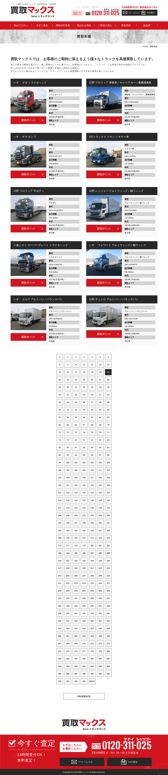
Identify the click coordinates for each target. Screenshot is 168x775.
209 (100, 576)
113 (59, 478)
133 (108, 493)
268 (67, 643)
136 (76, 500)
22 (60, 380)
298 (84, 674)
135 (67, 500)
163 (67, 530)
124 (92, 485)
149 (67, 515)
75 (92, 432)
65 (68, 425)
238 (108, 606)
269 (76, 643)
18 (84, 372)
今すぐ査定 (42, 25)
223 (100, 591)
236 (92, 606)
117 (92, 478)
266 (108, 636)
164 (76, 530)
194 (92, 561)
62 (100, 417)
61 (92, 417)
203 (108, 568)
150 (76, 515)
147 (108, 508)
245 (108, 613)
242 (84, 613)
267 (59, 643)
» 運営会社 (94, 7)
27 (100, 380)
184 (67, 553)
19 (92, 372)
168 (108, 530)
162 (59, 530)
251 (100, 621)
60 (84, 417)
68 (92, 425)
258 (100, 628)
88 (84, 447)
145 (92, 508)
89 (92, 447)
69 (100, 425)
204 (59, 576)
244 (100, 613)
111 (100, 470)
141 (59, 508)
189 (108, 553)
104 (100, 462)
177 (67, 545)
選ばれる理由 (84, 25)
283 (76, 659)
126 (108, 485)
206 (76, 576)
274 (59, 651)
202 (100, 568)
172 (84, 538)
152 (92, 515)
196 (108, 561)
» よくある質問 (83, 7)
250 (92, 621)
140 (108, 500)
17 (76, 372)
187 (92, 553)
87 (76, 447)
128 (67, 493)
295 (59, 674)
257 (92, 628)
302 (59, 681)
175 (108, 538)
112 (108, 470)
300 (100, 674)
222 (92, 591)
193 (84, 561)
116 (84, 478)
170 (67, 538)
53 (84, 410)
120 (59, 485)
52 (76, 410)
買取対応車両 (63, 25)
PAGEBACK (84, 696)
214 (84, 583)
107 (67, 470)
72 (68, 432)
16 (68, 372)
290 (76, 666)
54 (92, 410)
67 (84, 425)
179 (84, 545)
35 (108, 387)
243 (92, 613)
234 (76, 606)
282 (67, 659)
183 (59, 553)
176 (59, 545)
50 (60, 410)
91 (108, 447)
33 (92, 387)
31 (76, 387)
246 (59, 621)
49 (108, 402)
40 (92, 395)
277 (84, 651)
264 (92, 636)
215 (92, 583)
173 (92, 538)
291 (84, 666)
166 (92, 530)
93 (68, 455)
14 (108, 364)
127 (59, 493)
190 (59, 561)
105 (108, 462)
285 (92, 659)
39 (84, 395)
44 (68, 402)
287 (108, 659)
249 (84, 621)
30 (68, 387)
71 (60, 432)
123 (84, 485)
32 (84, 387)
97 (100, 455)
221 (84, 591)
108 (76, 470)
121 (67, 485)
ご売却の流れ (105, 25)
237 (100, 606)
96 (92, 455)
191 (67, 561)
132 (100, 493)
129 (76, 493)
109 (84, 470)
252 (108, 621)
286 (100, 659)
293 (100, 666)
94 (76, 455)
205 (67, 576)
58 (68, 417)
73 (76, 432)
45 (76, 402)
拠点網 (146, 25)
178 (76, 545)
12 (92, 364)
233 (67, 606)
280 (108, 651)
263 (84, 636)
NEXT (92, 681)
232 (59, 606)
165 (84, 530)
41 (100, 395)
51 (68, 410)
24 (76, 380)
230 (100, 598)
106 (59, 470)
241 (76, 613)
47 (92, 402)
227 (76, 598)
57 (60, 417)
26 (92, 380)
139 (100, 500)
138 (92, 500)
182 (108, 545)
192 (76, 561)
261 (67, 636)
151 (84, 515)
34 (100, 387)
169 (59, 538)
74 (84, 432)
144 (84, 508)
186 (84, 553)
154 (108, 515)
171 (76, 538)
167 (100, 530)
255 (76, 628)
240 (67, 613)
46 (84, 402)
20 (100, 372)
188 (100, 553)
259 (108, 628)
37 (68, 395)
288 (59, 666)
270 (84, 643)
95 (84, 455)
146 (100, 508)
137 (84, 500)
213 (76, 583)
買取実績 (126, 25)
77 (108, 432)
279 (100, 651)
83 (100, 440)
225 (59, 598)
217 (108, 583)
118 (100, 478)
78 (60, 440)
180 (92, 545)
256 (84, 628)
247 (67, 621)
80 (76, 440)
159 (92, 523)
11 (84, 364)
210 (108, 576)
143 (76, 508)
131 (92, 493)
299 (92, 674)
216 (100, 583)
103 (92, 462)
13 (100, 364)
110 (92, 470)
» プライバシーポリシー (110, 7)
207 (84, 576)
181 (100, 545)
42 (108, 395)
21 (108, 372)
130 (84, 493)
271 (92, 643)
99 (60, 462)
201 (92, 568)
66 (76, 425)
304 (76, 681)
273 (108, 643)
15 (60, 372)
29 (60, 387)
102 (84, 462)
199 (76, 568)
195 (100, 561)
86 (68, 447)
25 (84, 380)
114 (67, 478)
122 (76, 485)
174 (100, 538)
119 (108, 478)
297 (76, 674)
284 (84, 659)
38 (76, 395)
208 (92, 576)
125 (100, 485)
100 (67, 462)
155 (59, 523)
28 (108, 380)
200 (84, 568)
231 (108, 598)
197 (59, 568)
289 (67, 666)
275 (67, 651)
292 (92, 666)
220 (76, 591)
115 (76, 478)
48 (100, 402)
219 (67, 591)
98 (108, 455)
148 (59, 515)
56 (108, 410)
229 (92, 598)
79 (68, 440)
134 (59, 500)
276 (76, 651)
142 (67, 508)
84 (108, 440)
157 (76, 523)
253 (59, 628)
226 (67, 598)
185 (76, 553)
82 (92, 440)
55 (100, 410)
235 (84, 606)
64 (60, 425)
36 (60, 395)
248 (76, 621)
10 (76, 364)
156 (67, 523)
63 (108, 417)
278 (92, 651)
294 (108, 666)
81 (84, 440)
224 (108, 591)
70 (108, 425)
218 (59, 591)
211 (59, 583)
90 (100, 447)
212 (67, 583)
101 (76, 462)
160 (100, 523)
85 (60, 447)
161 (108, 523)
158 (84, 523)
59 (76, 417)
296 (67, 674)
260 (59, 636)
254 (67, 628)
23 (68, 380)
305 (84, 681)
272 (100, 643)
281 (59, 659)
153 (100, 515)
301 (108, 674)
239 (59, 613)
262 (76, 636)
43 (60, 402)
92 (60, 455)
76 (100, 432)
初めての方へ (21, 25)
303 (67, 681)
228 (84, 598)
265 (100, 636)
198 (67, 568)
